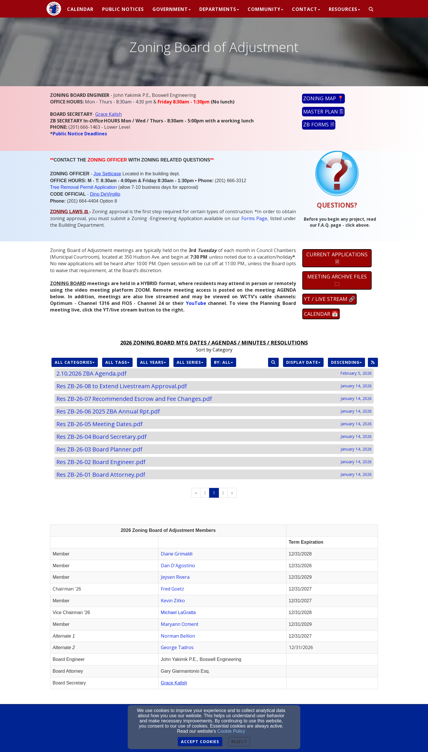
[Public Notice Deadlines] (80, 133)
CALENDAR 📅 (321, 313)
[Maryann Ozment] (179, 624)
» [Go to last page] (232, 492)
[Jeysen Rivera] (175, 577)
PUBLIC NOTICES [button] (123, 9)
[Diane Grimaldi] (176, 554)
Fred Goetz (172, 589)
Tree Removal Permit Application (83, 187)
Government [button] (171, 9)
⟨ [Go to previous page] (205, 492)
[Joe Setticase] (107, 173)
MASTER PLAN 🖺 (323, 111)
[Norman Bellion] (178, 636)
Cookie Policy (231, 731)
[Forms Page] (254, 218)
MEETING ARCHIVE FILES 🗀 (337, 280)
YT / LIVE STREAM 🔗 (329, 298)
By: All (223, 362)
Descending (346, 362)
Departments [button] (219, 9)
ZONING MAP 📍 (323, 98)
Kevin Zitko (173, 600)
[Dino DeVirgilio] (105, 194)
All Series (190, 362)
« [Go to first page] (196, 492)
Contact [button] (306, 9)
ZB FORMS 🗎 (318, 124)
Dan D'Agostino (178, 565)
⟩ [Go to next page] (223, 492)
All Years (153, 362)
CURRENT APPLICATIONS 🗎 (337, 258)
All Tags (117, 362)
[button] (371, 9)
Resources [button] (344, 9)
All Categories (75, 362)
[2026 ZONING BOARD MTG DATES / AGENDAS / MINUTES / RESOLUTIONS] (214, 343)
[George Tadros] (177, 647)
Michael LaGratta (178, 612)
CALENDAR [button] (80, 9)
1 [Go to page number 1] (214, 492)
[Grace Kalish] (108, 114)
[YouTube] (196, 303)
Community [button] (265, 9)
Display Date (303, 362)
